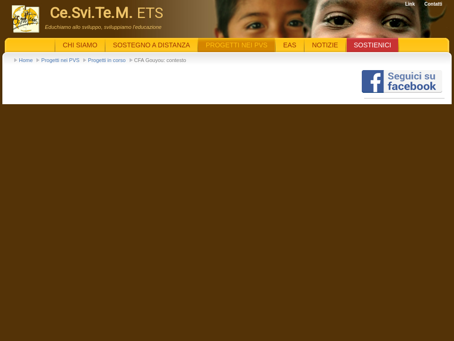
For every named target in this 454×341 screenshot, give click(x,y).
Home (26, 60)
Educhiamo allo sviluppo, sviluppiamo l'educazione (103, 27)
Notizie (325, 45)
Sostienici (372, 45)
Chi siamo (80, 45)
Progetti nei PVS (60, 60)
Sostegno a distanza (151, 45)
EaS (290, 45)
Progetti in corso (106, 60)
